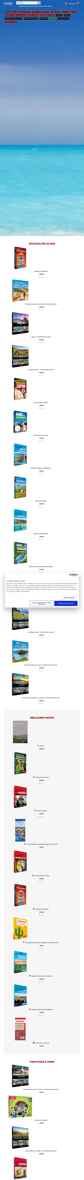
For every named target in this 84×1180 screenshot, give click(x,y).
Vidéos (41, 6)
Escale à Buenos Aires (40, 876)
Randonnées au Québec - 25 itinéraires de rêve (40, 1151)
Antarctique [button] (36, 12)
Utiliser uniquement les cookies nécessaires (41, 603)
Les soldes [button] (50, 15)
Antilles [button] (46, 12)
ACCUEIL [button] (7, 12)
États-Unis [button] (66, 12)
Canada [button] (57, 12)
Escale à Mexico (40, 811)
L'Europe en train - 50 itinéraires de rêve (41, 370)
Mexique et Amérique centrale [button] (15, 15)
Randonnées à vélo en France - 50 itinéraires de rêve (40, 1089)
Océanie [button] (42, 15)
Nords (41, 746)
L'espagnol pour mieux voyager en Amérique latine (41, 943)
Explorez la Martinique (41, 534)
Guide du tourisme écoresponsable (41, 566)
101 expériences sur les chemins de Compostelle (41, 304)
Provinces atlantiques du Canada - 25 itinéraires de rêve (41, 698)
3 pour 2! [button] (59, 15)
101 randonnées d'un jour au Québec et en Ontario (40, 665)
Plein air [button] (53, 18)
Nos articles (34, 6)
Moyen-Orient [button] (33, 15)
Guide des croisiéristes (40, 435)
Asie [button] (51, 12)
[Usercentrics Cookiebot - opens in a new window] (70, 575)
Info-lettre (48, 6)
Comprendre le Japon (40, 402)
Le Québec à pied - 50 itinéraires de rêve (40, 632)
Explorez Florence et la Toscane (40, 976)
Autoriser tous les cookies (66, 603)
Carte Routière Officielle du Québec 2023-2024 (41, 844)
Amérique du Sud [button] (24, 12)
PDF (39, 277)
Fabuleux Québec (41, 501)
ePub (42, 277)
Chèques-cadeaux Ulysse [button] (14, 18)
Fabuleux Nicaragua (40, 271)
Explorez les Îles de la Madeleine (40, 1009)
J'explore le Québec (40, 1120)
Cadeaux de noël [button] (11, 22)
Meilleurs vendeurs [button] (31, 18)
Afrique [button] (14, 12)
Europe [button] (73, 12)
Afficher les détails (68, 597)
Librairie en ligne (24, 6)
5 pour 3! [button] (67, 15)
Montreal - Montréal (40, 1043)
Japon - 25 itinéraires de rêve (41, 337)
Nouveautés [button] (43, 18)
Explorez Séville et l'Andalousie (41, 468)
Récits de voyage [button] (63, 18)
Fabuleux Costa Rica (41, 777)
